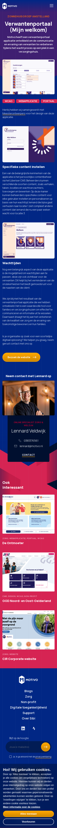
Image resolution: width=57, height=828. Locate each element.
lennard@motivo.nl (31, 446)
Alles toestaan (28, 814)
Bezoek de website (22, 357)
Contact (28, 455)
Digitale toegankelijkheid (28, 707)
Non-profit (28, 702)
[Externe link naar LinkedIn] (23, 728)
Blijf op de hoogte (19, 738)
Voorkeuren (28, 821)
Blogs (28, 691)
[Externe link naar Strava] (34, 728)
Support (29, 713)
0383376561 (31, 440)
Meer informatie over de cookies (21, 807)
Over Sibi (28, 718)
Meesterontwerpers (13, 113)
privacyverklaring (43, 756)
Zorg (28, 696)
